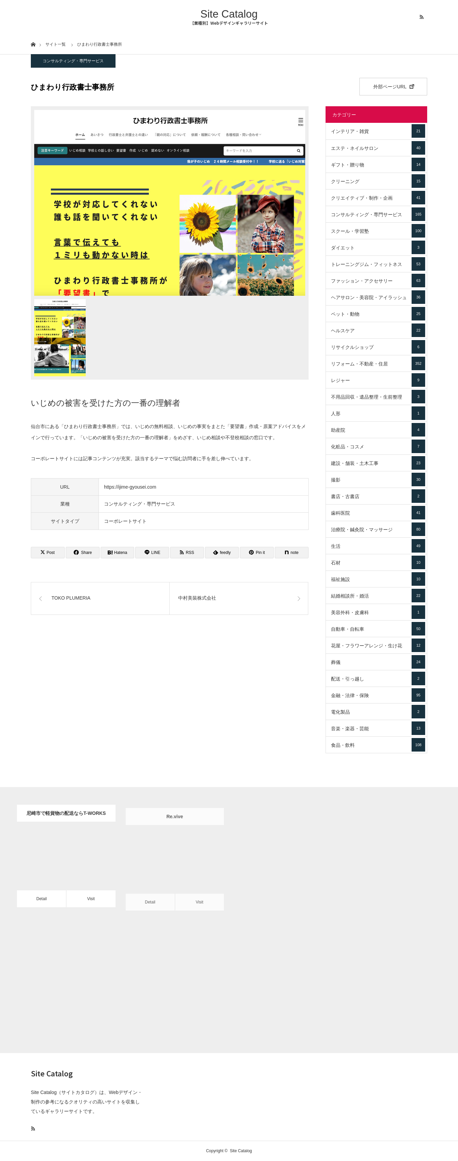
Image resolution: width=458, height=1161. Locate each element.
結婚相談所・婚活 (378, 595)
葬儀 (378, 662)
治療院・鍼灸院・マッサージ (378, 529)
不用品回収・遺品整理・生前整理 (378, 396)
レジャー (378, 380)
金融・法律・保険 (378, 695)
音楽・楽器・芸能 (378, 728)
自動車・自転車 (378, 628)
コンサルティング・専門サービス (73, 61)
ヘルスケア (378, 330)
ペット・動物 (378, 313)
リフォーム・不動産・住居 (378, 363)
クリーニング (378, 181)
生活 (378, 546)
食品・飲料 (378, 745)
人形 (378, 413)
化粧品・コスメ (378, 446)
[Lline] (152, 552)
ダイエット (378, 247)
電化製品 (378, 711)
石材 (378, 562)
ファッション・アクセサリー (378, 280)
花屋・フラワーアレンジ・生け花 (378, 645)
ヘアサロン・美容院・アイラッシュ (378, 297)
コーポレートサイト (125, 521)
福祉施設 (378, 579)
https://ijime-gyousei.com (130, 487)
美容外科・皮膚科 (378, 612)
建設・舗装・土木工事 (378, 463)
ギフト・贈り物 (378, 164)
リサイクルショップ (378, 347)
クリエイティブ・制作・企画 (378, 197)
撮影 (378, 479)
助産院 (378, 430)
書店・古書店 (378, 496)
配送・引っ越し (378, 678)
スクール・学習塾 (378, 231)
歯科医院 (378, 512)
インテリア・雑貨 (378, 131)
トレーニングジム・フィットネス (378, 264)
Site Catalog (229, 14)
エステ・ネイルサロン (378, 148)
